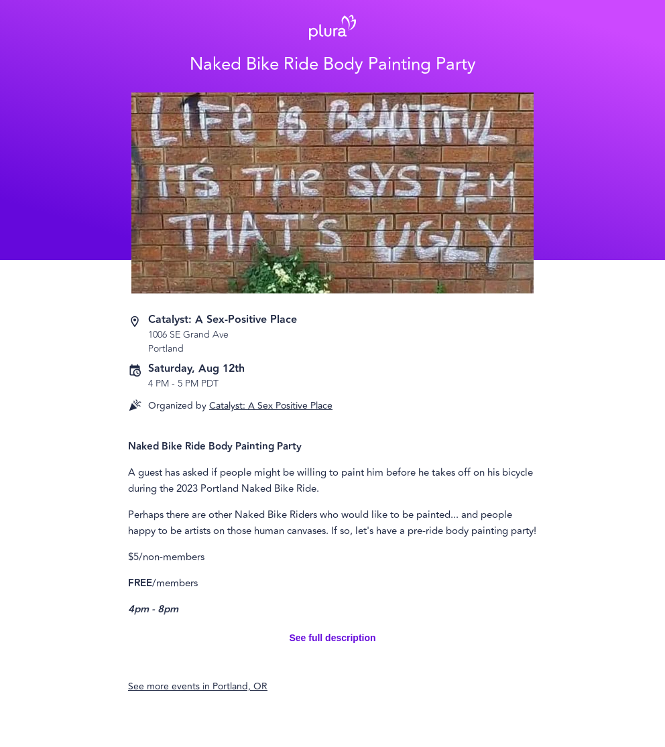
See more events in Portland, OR (197, 686)
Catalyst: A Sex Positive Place (270, 406)
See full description (332, 637)
